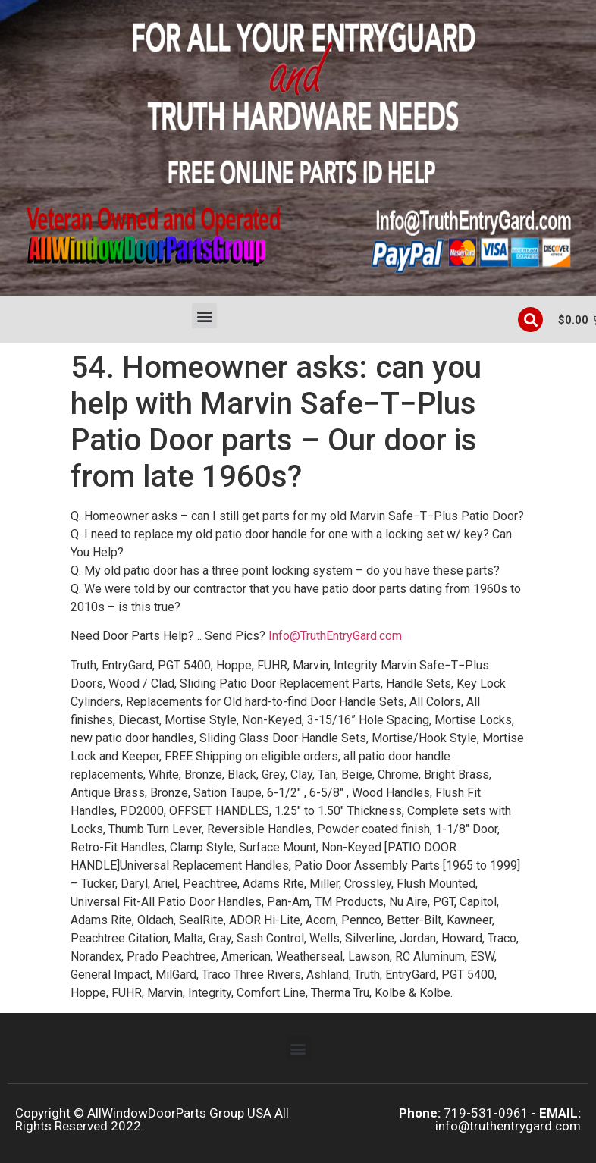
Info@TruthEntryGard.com (335, 636)
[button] (204, 315)
